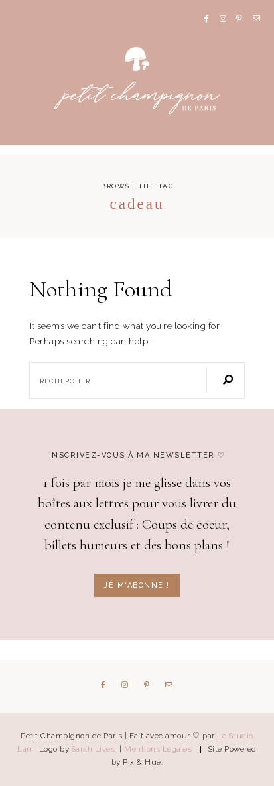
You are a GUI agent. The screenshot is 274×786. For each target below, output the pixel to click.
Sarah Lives (94, 748)
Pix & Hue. (143, 762)
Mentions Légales (158, 748)
